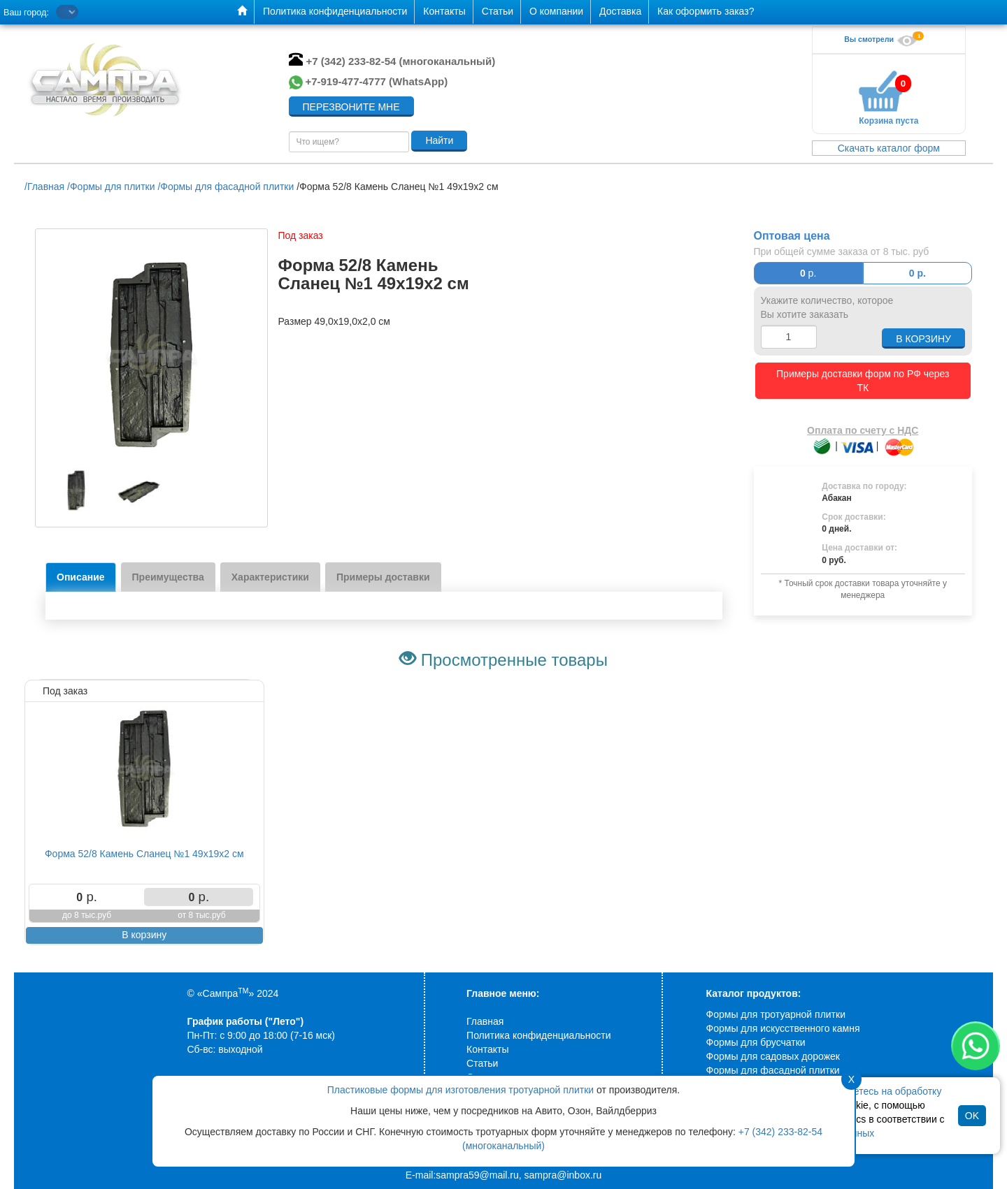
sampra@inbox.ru (563, 1175)
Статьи (482, 1063)
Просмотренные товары (514, 659)
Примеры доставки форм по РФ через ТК (863, 373)
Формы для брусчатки (756, 1042)
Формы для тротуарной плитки (775, 1014)
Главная (484, 1021)
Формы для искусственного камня (783, 1028)
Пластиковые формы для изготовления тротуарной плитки (460, 1089)
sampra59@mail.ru (477, 1175)
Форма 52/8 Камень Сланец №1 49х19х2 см (144, 853)
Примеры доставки (383, 577)
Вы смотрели (882, 39)
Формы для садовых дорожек (773, 1056)
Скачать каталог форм (889, 148)
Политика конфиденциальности (538, 1035)
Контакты (487, 1049)
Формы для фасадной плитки (773, 1070)
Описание (81, 577)
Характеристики (270, 577)
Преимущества (168, 577)
